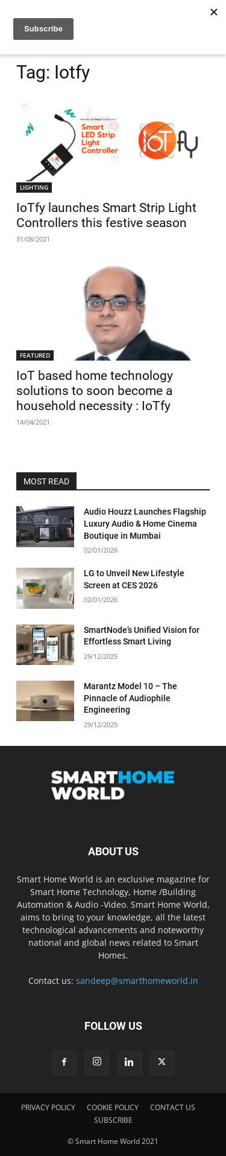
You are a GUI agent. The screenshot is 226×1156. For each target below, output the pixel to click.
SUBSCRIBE (113, 1120)
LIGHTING (34, 187)
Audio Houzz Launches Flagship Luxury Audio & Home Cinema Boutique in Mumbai (145, 523)
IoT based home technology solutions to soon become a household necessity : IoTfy (94, 390)
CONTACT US (172, 1107)
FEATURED (35, 355)
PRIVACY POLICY (48, 1107)
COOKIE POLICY (113, 1107)
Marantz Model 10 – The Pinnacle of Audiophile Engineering (130, 697)
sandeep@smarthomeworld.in (137, 980)
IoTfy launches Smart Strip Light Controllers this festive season (106, 215)
